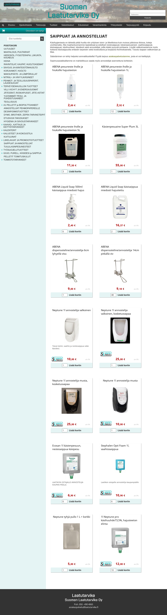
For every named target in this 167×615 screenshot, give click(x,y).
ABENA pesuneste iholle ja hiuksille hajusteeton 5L (67, 128)
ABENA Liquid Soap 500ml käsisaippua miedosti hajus (68, 188)
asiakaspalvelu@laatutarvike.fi (83, 607)
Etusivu (11, 25)
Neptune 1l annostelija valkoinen (71, 310)
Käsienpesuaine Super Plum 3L (120, 126)
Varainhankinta (99, 25)
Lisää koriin (75, 111)
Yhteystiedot (116, 25)
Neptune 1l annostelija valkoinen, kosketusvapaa (116, 311)
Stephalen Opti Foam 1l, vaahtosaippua (115, 447)
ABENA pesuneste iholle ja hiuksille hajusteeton (67, 68)
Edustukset (83, 25)
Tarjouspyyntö (132, 25)
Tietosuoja (41, 25)
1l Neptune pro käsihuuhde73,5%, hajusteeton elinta (119, 520)
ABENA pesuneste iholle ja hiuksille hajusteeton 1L (116, 68)
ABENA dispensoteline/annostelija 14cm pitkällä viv (120, 250)
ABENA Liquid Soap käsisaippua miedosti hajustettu (119, 188)
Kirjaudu (147, 18)
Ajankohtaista (25, 25)
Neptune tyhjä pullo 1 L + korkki (71, 516)
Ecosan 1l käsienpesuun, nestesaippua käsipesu (66, 447)
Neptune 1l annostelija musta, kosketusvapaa (70, 382)
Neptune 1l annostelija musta (120, 380)
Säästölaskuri (67, 25)
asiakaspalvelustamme (119, 56)
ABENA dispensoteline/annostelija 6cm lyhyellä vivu (70, 250)
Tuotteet (53, 25)
